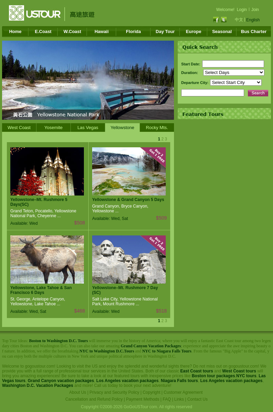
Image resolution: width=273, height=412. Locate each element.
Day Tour (165, 31)
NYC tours (246, 375)
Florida (133, 31)
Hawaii (102, 31)
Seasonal (222, 31)
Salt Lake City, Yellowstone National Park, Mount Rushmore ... (125, 301)
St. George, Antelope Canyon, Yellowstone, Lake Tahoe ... (37, 301)
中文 (239, 19)
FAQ (167, 399)
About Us (77, 392)
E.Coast (43, 31)
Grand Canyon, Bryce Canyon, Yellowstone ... (120, 208)
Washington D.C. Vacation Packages (37, 385)
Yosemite (53, 127)
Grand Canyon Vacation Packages (151, 346)
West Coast (19, 127)
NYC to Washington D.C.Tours (106, 351)
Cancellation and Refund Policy (94, 399)
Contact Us (197, 399)
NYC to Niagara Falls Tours (166, 351)
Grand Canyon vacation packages (61, 380)
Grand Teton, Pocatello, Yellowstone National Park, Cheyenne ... (43, 213)
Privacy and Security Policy (114, 392)
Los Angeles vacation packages (127, 380)
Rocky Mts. (157, 127)
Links (179, 399)
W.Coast (72, 31)
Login (242, 9)
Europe (193, 31)
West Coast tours (239, 371)
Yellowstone (122, 127)
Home (15, 31)
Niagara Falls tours (179, 380)
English (253, 20)
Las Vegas (87, 127)
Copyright (151, 392)
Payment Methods (143, 399)
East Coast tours (196, 371)
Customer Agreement (183, 392)
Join (255, 9)
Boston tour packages (213, 375)
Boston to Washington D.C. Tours (58, 340)
